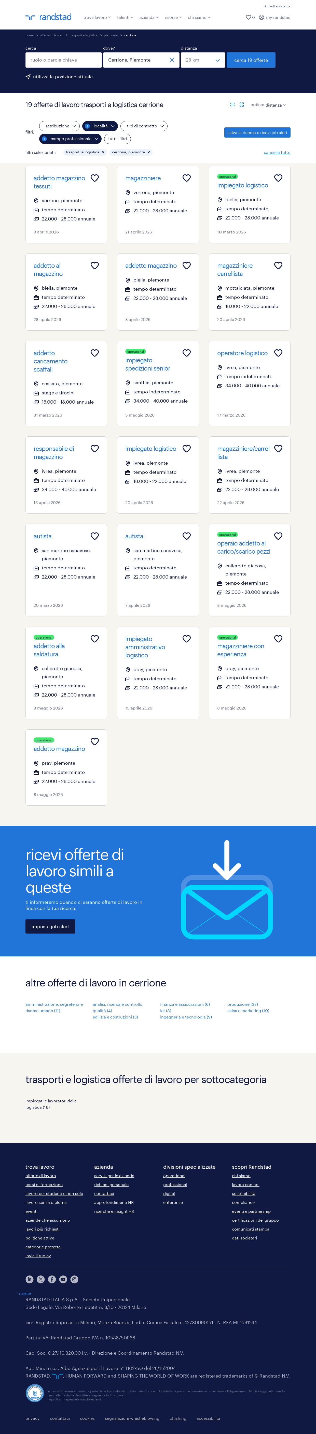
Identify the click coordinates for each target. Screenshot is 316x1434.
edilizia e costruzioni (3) (115, 1016)
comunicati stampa (250, 1228)
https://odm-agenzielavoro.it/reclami (74, 1399)
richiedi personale (111, 1184)
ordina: (257, 104)
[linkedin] (29, 1279)
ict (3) (165, 1010)
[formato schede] (241, 104)
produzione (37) (242, 1004)
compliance (243, 1202)
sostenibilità (243, 1193)
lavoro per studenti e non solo (54, 1193)
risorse (173, 17)
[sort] (274, 101)
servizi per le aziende (114, 1175)
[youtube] (63, 1279)
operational (174, 1175)
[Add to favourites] (95, 178)
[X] (41, 1279)
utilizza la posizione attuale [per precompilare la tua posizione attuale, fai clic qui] (63, 76)
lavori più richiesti (42, 1228)
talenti (125, 17)
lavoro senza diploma (46, 1202)
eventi (31, 1211)
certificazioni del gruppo (255, 1220)
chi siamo (199, 17)
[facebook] (52, 1279)
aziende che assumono (47, 1220)
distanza (189, 48)
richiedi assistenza (277, 6)
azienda (149, 17)
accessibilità (208, 1418)
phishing (178, 1418)
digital (169, 1193)
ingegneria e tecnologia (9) (186, 1016)
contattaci (104, 1193)
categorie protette (43, 1246)
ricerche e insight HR (114, 1211)
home (29, 35)
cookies (87, 1418)
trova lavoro (97, 17)
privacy (32, 1418)
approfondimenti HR (114, 1202)
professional (175, 1184)
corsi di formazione (44, 1184)
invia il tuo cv (38, 1255)
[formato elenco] (232, 104)
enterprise (173, 1202)
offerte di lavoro (51, 35)
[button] (103, 152)
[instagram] (74, 1279)
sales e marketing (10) (248, 1010)
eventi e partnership (251, 1211)
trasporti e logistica (84, 35)
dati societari (244, 1237)
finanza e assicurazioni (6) (185, 1004)
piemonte (111, 35)
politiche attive (39, 1237)
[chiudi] (171, 60)
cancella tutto (277, 152)
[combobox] (63, 60)
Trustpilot (24, 1293)
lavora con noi (245, 1184)
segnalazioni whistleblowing (132, 1418)
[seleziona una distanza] (203, 60)
